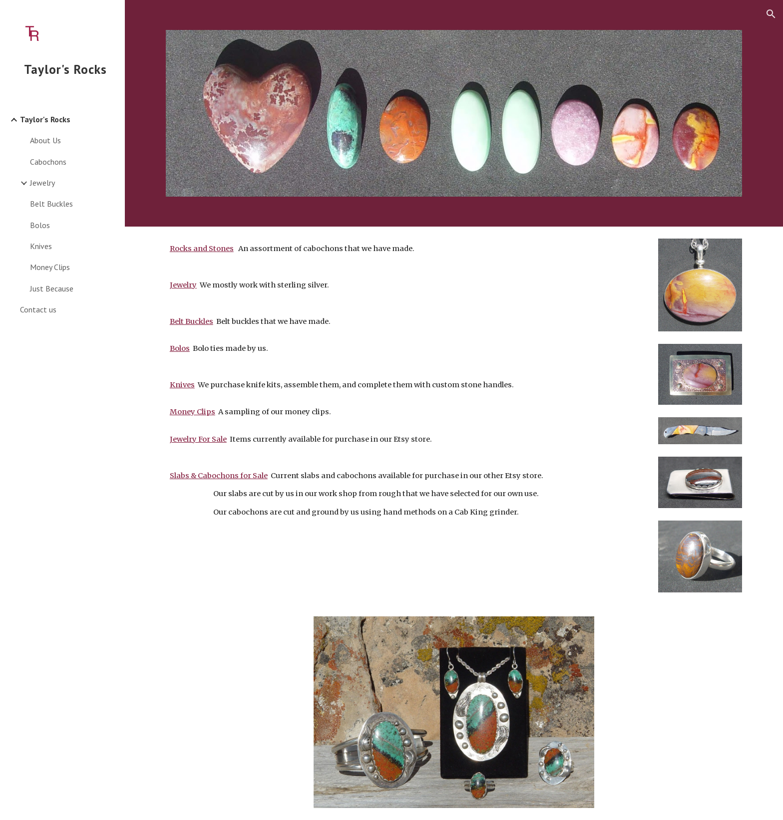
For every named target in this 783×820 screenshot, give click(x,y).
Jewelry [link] (42, 183)
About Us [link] (45, 140)
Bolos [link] (40, 225)
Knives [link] (41, 246)
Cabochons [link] (48, 162)
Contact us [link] (38, 309)
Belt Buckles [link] (51, 204)
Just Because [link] (51, 288)
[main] (405, 408)
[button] (771, 14)
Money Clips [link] (50, 267)
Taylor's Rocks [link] (45, 119)
